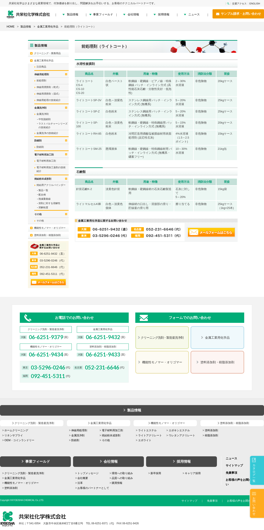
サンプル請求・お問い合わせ (238, 14)
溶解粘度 (43, 207)
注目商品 (41, 66)
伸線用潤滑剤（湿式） (49, 93)
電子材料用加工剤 (46, 160)
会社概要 (82, 478)
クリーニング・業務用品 (47, 53)
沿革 (80, 482)
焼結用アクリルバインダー (51, 185)
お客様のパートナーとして (93, 488)
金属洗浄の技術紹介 (47, 133)
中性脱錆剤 (44, 119)
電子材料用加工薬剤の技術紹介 (51, 169)
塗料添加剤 (211, 430)
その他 (40, 220)
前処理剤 (41, 80)
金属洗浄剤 (43, 114)
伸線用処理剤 (79, 430)
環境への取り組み (122, 473)
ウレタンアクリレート (182, 435)
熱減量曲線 (44, 198)
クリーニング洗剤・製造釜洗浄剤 (24, 473)
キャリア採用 (193, 473)
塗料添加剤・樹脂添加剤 (47, 235)
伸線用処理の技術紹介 (49, 100)
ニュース (194, 14)
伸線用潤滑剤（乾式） (49, 87)
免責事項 (231, 472)
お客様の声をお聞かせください (245, 500)
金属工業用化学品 (43, 60)
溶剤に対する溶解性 (49, 203)
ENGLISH (254, 3)
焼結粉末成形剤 (111, 435)
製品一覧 (43, 190)
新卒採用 (155, 473)
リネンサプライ (13, 435)
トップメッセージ (88, 473)
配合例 (42, 194)
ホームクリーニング (16, 430)
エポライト (144, 440)
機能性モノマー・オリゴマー (50, 228)
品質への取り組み (122, 478)
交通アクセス (239, 3)
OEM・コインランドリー (19, 440)
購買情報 (117, 482)
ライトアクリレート (150, 435)
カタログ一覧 (254, 473)
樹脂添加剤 (211, 435)
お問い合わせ (254, 506)
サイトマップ (234, 465)
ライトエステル (147, 430)
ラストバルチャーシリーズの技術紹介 (53, 125)
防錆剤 (40, 147)
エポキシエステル (179, 430)
